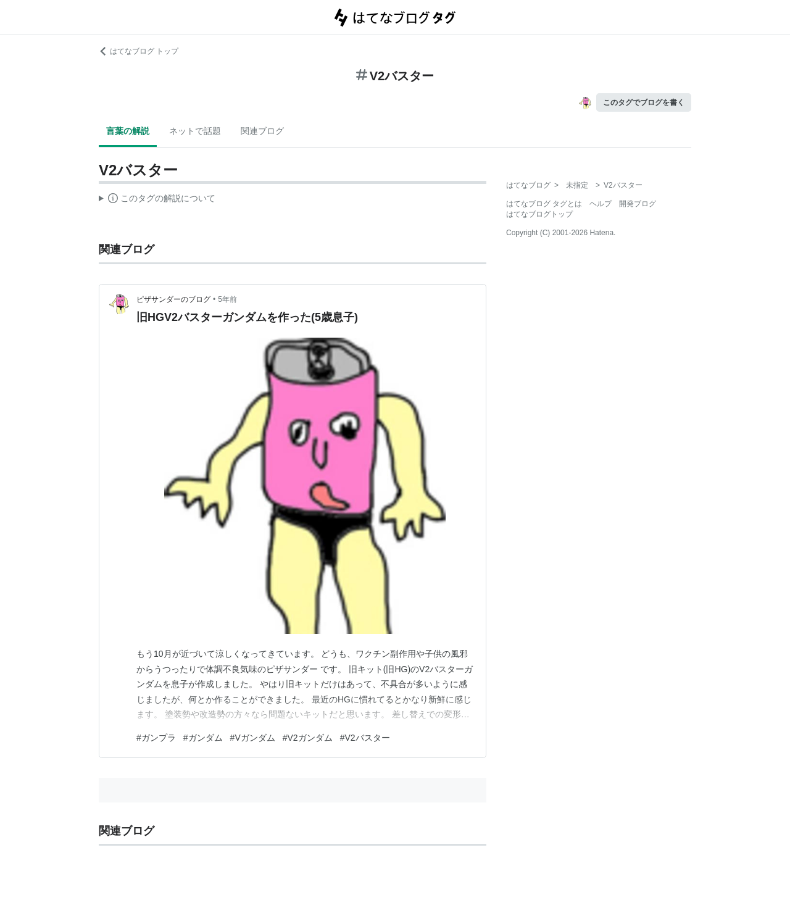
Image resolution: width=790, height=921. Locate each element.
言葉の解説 (127, 131)
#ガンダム (203, 738)
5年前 (227, 299)
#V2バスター (365, 738)
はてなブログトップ (539, 214)
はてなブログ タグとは (544, 203)
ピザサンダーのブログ (173, 299)
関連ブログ (262, 131)
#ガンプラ (156, 738)
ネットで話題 (195, 131)
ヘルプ (600, 203)
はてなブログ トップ (138, 51)
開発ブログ (637, 203)
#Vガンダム (252, 738)
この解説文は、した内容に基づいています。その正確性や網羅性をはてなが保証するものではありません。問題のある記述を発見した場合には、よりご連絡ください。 (157, 200)
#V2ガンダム (308, 738)
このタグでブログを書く (643, 102)
